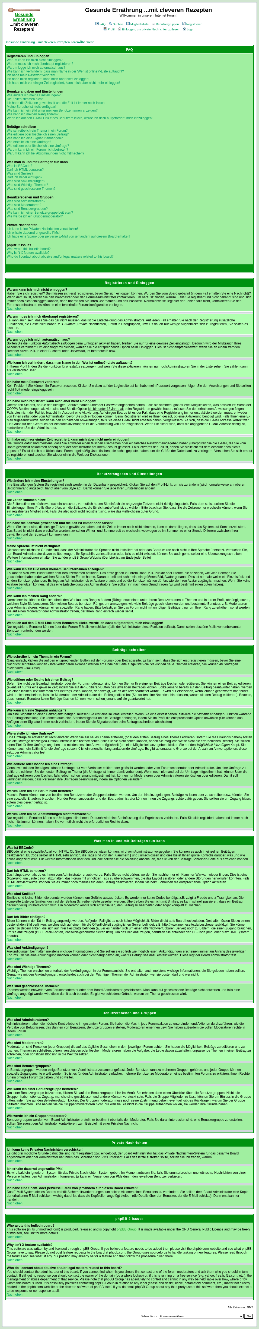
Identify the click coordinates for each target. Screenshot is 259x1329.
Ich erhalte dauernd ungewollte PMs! (33, 233)
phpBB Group (127, 1229)
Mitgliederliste (137, 24)
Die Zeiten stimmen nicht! (25, 99)
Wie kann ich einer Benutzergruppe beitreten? (40, 212)
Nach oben (15, 309)
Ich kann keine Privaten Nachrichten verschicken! (42, 229)
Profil (109, 29)
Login (188, 29)
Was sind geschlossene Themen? (31, 189)
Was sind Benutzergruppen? (27, 209)
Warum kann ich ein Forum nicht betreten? (37, 149)
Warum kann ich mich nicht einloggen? (35, 60)
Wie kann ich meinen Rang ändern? (33, 114)
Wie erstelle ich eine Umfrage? (29, 142)
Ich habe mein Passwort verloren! (31, 75)
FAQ (100, 24)
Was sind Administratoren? (26, 201)
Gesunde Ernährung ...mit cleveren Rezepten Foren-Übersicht (50, 42)
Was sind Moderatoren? (24, 205)
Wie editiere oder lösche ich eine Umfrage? (38, 146)
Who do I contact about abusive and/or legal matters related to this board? (60, 256)
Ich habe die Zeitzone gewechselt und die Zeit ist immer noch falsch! (56, 103)
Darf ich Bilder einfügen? (24, 177)
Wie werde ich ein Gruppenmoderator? (35, 216)
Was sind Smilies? (20, 173)
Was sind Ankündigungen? (26, 181)
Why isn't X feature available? (28, 253)
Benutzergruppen (165, 24)
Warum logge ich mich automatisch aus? (36, 67)
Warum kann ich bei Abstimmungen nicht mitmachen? (45, 153)
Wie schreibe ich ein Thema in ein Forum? (37, 130)
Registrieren (192, 24)
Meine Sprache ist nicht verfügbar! (31, 107)
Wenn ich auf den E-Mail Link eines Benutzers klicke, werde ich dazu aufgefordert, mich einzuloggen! (79, 118)
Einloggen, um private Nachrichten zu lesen (148, 29)
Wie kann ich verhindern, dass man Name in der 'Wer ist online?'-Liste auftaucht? (65, 71)
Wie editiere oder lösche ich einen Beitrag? (38, 134)
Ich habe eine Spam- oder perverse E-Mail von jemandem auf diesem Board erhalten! (68, 236)
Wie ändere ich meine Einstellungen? (33, 95)
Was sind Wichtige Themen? (27, 185)
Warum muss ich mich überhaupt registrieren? (40, 64)
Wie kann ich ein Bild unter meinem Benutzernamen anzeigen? (52, 110)
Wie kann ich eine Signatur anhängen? (35, 138)
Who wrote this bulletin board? (28, 249)
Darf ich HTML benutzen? (25, 170)
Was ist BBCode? (19, 166)
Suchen (116, 24)
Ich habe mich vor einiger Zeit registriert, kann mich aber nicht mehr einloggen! (63, 83)
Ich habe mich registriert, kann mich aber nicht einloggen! (48, 79)
